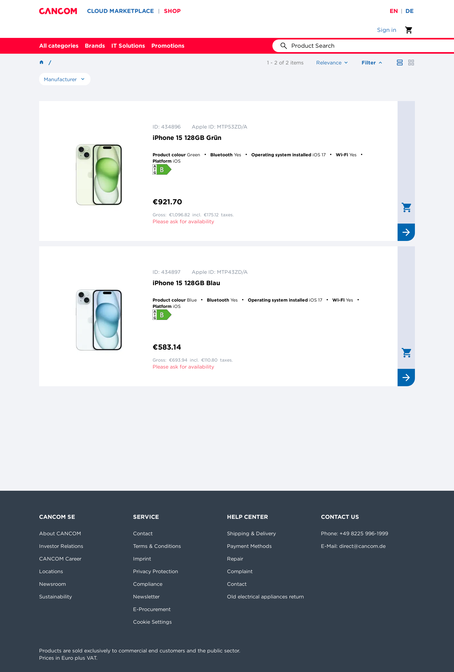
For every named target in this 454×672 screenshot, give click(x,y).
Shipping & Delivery (251, 533)
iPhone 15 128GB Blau (186, 283)
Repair (235, 558)
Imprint (142, 558)
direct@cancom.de (362, 546)
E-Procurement (152, 609)
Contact (143, 533)
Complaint (240, 571)
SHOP (172, 11)
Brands (95, 45)
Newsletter (146, 596)
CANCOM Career (60, 558)
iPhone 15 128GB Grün (187, 137)
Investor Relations (61, 546)
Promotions (167, 45)
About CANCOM (60, 533)
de (409, 11)
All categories (59, 45)
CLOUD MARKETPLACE (120, 11)
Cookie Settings (152, 622)
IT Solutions (128, 45)
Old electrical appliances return (265, 596)
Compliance (147, 584)
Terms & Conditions (157, 546)
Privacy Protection (155, 571)
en (394, 11)
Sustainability (55, 596)
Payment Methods (249, 546)
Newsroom (52, 584)
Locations (51, 571)
